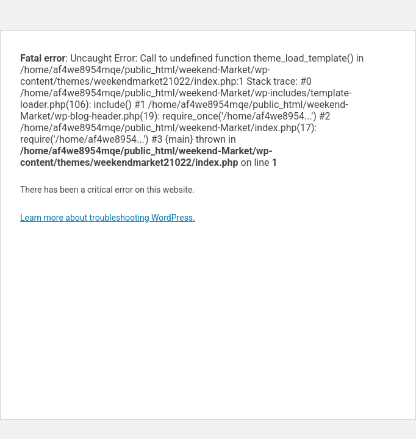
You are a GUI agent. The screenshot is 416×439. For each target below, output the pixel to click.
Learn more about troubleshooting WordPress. (107, 218)
